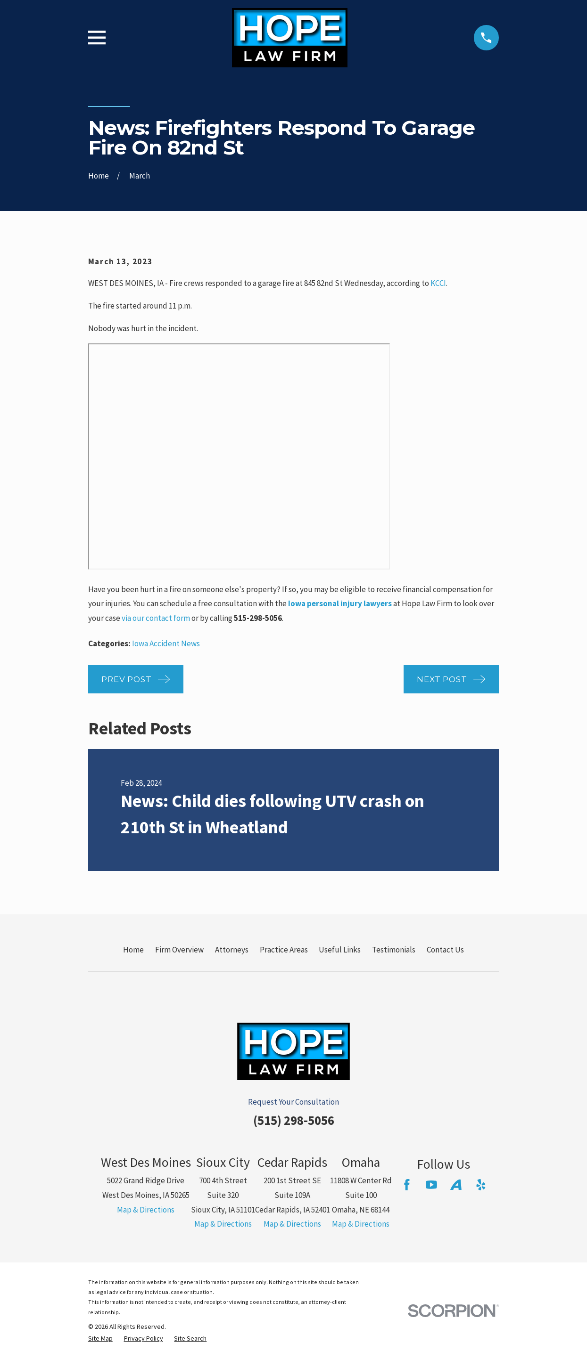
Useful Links (340, 949)
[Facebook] (407, 1184)
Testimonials (393, 949)
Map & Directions (145, 1209)
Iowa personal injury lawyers (340, 603)
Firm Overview (179, 949)
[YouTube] (431, 1184)
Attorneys (231, 949)
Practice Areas (284, 949)
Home (133, 949)
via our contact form (156, 618)
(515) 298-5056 (293, 1120)
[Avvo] (456, 1184)
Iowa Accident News (166, 643)
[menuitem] (100, 1339)
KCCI (438, 283)
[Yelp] (481, 1184)
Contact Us (445, 949)
